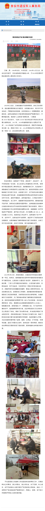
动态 (6, 30)
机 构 (22, 21)
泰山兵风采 (9, 30)
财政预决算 (22, 27)
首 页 (7, 21)
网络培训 (37, 24)
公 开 (7, 24)
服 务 (22, 24)
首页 (4, 30)
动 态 (37, 21)
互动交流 (7, 27)
